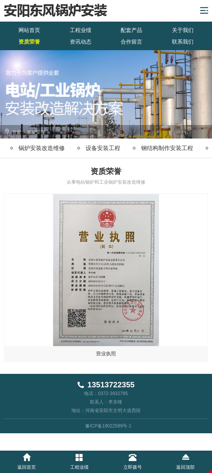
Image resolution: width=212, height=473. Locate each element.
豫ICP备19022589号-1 (108, 426)
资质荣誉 (29, 42)
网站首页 (29, 30)
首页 (16, 132)
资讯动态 (80, 42)
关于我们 (182, 30)
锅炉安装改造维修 (42, 148)
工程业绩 (80, 30)
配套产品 (131, 30)
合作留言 (131, 42)
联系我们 (182, 42)
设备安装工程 (103, 148)
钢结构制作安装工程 (167, 148)
